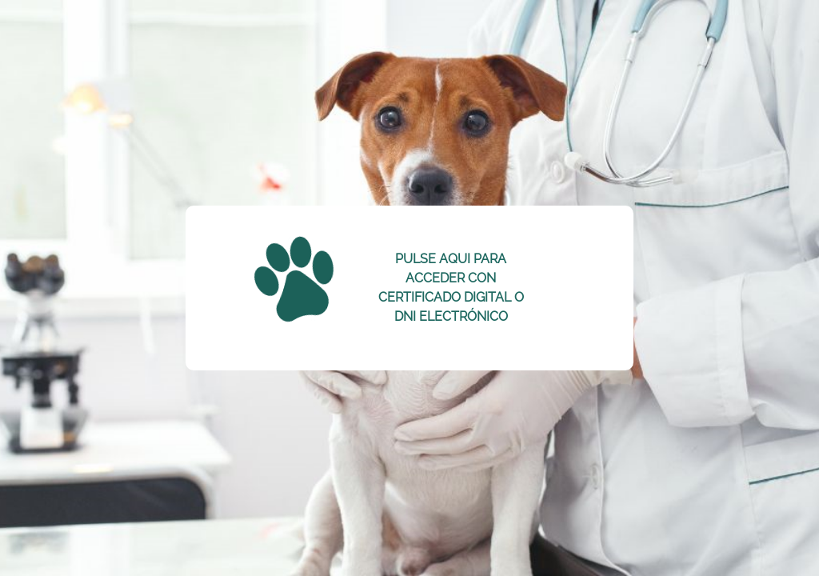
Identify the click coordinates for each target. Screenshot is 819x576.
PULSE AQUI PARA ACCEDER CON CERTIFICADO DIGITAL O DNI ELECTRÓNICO (451, 287)
